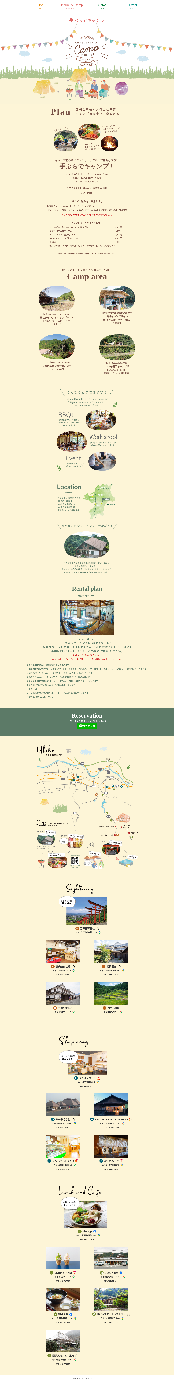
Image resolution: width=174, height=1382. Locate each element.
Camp (102, 7)
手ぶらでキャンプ (87, 20)
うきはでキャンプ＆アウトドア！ (91, 1378)
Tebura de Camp (72, 7)
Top (41, 7)
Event (133, 7)
